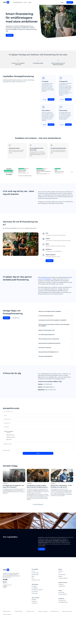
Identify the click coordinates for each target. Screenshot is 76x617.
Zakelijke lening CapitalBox (43, 611)
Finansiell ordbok (61, 574)
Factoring (8, 432)
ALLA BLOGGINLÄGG (38, 504)
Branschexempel (35, 574)
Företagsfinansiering (17, 2)
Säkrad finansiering (10, 435)
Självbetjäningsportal (62, 594)
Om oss (25, 2)
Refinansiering (35, 593)
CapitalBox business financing (67, 611)
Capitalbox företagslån (18, 611)
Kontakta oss (16, 317)
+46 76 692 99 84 (62, 600)
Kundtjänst (60, 571)
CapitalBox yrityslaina (6, 611)
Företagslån (34, 586)
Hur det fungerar (35, 572)
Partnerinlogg (61, 592)
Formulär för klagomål (63, 578)
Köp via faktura (35, 591)
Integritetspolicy (61, 586)
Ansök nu (70, 2)
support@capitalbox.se (63, 602)
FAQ (59, 572)
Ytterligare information (6, 450)
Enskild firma (34, 601)
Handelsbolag (34, 603)
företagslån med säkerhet (59, 540)
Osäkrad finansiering (10, 437)
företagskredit (48, 540)
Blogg (33, 576)
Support (30, 2)
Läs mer (44, 99)
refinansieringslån (43, 542)
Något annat (9, 439)
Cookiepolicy (61, 584)
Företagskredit (35, 587)
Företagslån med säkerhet (37, 589)
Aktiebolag (34, 599)
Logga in (62, 2)
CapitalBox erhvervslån (30, 611)
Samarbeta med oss (36, 580)
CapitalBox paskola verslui (54, 611)
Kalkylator (60, 576)
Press (33, 578)
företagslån (44, 277)
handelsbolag (47, 279)
